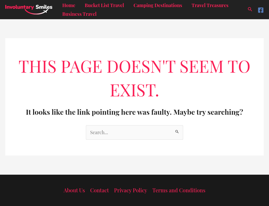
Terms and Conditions (178, 190)
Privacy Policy (130, 190)
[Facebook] (261, 10)
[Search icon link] (250, 9)
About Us (74, 190)
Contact (99, 190)
